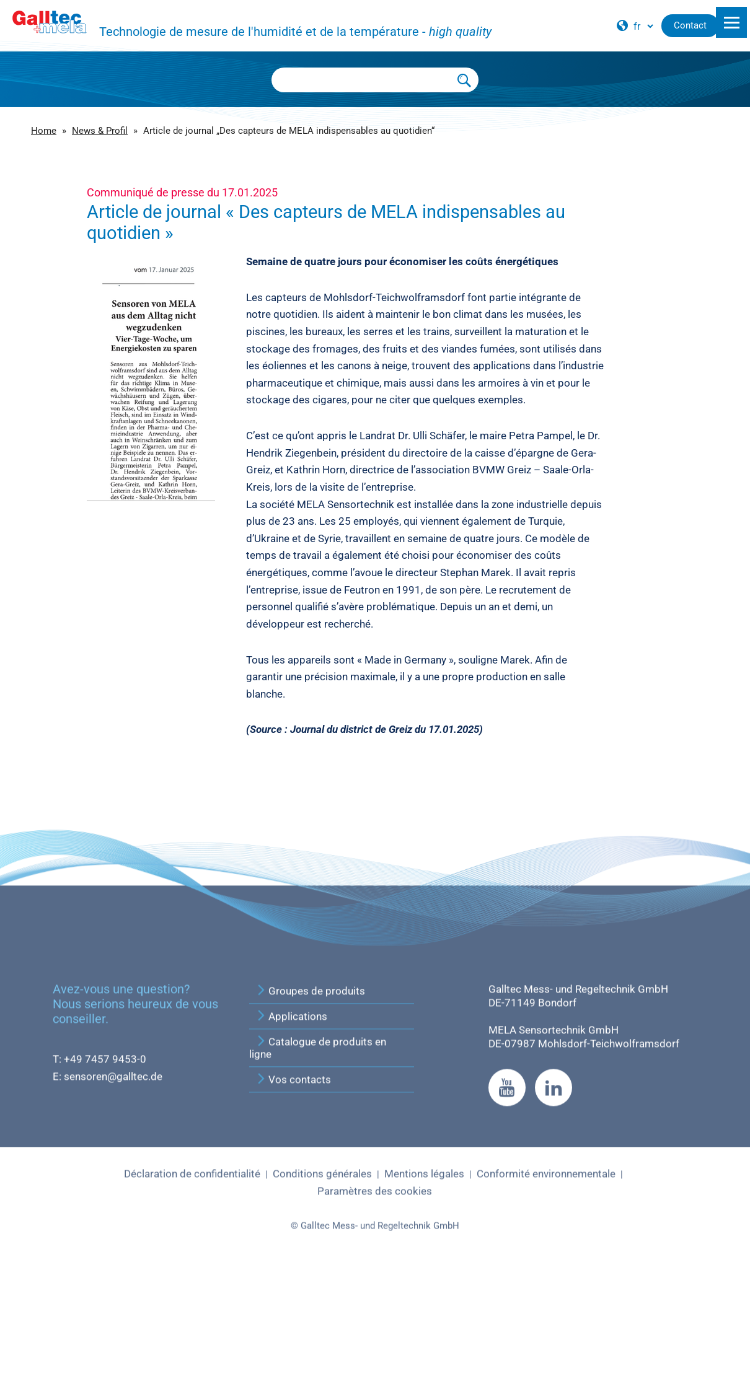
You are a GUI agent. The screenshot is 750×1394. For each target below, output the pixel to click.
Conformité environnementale (546, 1294)
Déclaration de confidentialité (192, 1294)
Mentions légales (424, 1294)
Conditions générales (322, 1294)
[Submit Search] (465, 80)
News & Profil (100, 130)
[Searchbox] (361, 80)
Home (43, 130)
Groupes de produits (310, 1111)
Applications (291, 1137)
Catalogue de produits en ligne (317, 1168)
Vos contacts (293, 1200)
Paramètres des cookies (374, 1311)
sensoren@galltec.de (113, 1196)
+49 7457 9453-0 (105, 1179)
